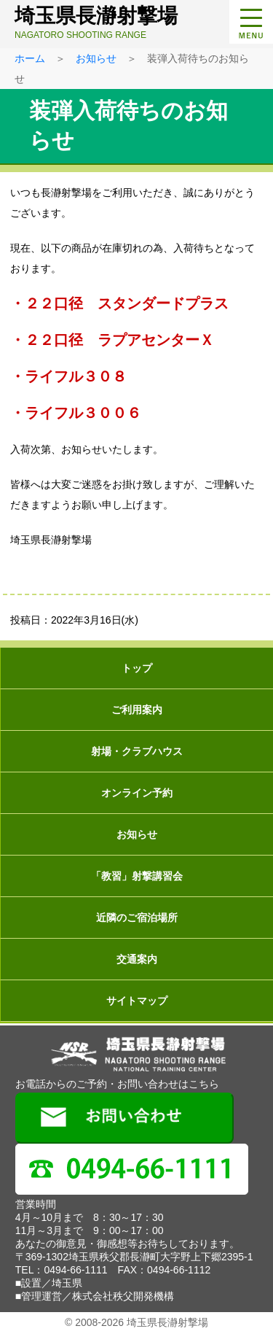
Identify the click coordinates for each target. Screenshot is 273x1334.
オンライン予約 (137, 793)
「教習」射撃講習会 (137, 876)
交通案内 (136, 959)
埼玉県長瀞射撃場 (140, 22)
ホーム (30, 58)
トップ (137, 668)
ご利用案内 (136, 710)
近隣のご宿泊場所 (137, 917)
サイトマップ (136, 1001)
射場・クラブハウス (137, 751)
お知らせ (96, 58)
